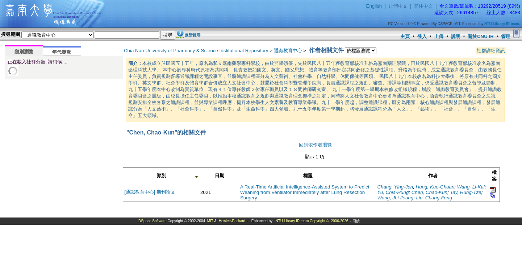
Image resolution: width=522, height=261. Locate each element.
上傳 (438, 36)
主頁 (405, 36)
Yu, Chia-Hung (393, 192)
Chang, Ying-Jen (395, 187)
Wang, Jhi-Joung (395, 197)
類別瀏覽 (23, 51)
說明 (455, 36)
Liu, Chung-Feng (434, 197)
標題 (308, 175)
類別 (161, 175)
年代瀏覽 (61, 52)
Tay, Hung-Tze (465, 192)
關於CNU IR (481, 36)
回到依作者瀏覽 (315, 145)
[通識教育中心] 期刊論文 (149, 192)
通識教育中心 (288, 50)
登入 (422, 36)
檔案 (494, 176)
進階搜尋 (193, 35)
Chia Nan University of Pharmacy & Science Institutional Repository (196, 50)
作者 (433, 175)
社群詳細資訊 (491, 50)
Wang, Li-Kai (471, 187)
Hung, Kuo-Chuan (435, 187)
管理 (505, 36)
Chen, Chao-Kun (429, 192)
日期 (219, 175)
